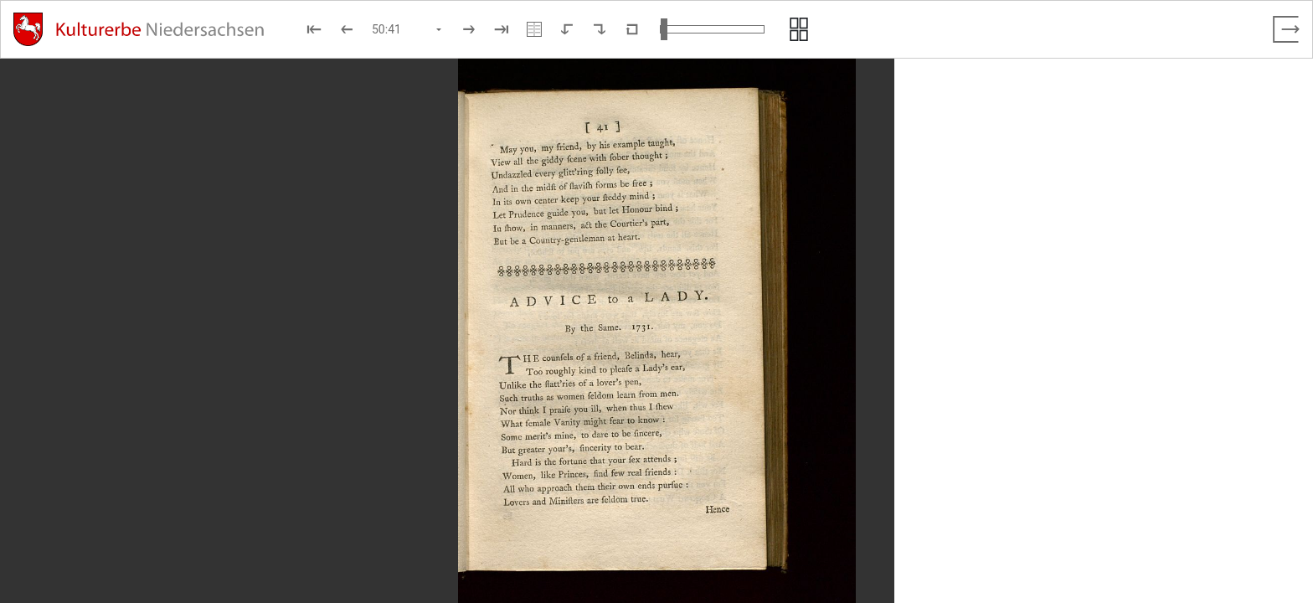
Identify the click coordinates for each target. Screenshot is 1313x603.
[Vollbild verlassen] (1286, 29)
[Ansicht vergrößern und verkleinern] (712, 29)
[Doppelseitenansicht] (534, 29)
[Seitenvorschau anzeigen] (799, 29)
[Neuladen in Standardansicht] (632, 29)
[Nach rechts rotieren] (599, 29)
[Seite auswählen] (408, 29)
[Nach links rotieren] (567, 29)
